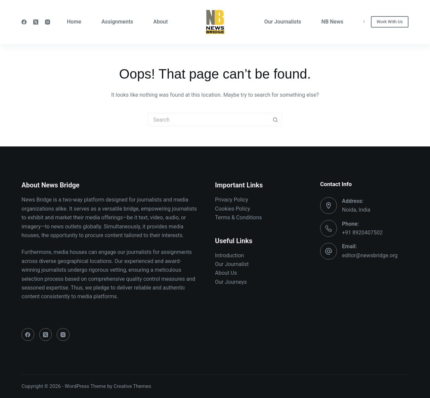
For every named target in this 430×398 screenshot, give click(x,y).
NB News (332, 21)
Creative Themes (132, 386)
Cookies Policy (232, 209)
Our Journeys (231, 282)
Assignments (117, 21)
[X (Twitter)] (35, 22)
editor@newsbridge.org (369, 255)
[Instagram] (47, 22)
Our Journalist (232, 264)
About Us (226, 273)
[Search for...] (208, 119)
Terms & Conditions (238, 217)
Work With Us (390, 21)
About (160, 21)
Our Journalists (282, 21)
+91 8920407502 (362, 232)
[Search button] (275, 119)
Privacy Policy (231, 199)
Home (74, 21)
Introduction (229, 255)
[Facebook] (24, 22)
